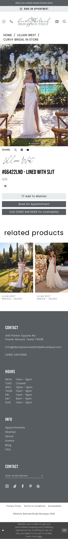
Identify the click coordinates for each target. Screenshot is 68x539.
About (9, 437)
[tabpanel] (34, 95)
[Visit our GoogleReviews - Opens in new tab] (38, 486)
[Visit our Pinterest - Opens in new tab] (30, 486)
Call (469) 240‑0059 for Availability (34, 212)
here (40, 537)
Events (9, 441)
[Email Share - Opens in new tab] (28, 150)
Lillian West (26, 35)
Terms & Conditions (34, 506)
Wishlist (10, 432)
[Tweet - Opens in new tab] (15, 150)
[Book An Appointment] (34, 9)
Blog (8, 445)
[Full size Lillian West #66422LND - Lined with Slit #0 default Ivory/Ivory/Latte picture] (34, 95)
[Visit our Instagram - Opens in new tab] (7, 486)
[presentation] (16, 268)
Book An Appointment (34, 204)
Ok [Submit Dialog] (64, 531)
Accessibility (54, 506)
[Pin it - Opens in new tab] (22, 150)
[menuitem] (11, 21)
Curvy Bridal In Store (21, 39)
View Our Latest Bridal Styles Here (34, 3)
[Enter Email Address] (24, 476)
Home (7, 35)
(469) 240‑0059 (16, 355)
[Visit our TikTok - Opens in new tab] (15, 486)
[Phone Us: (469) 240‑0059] (11, 21)
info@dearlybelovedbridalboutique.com (33, 347)
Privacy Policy (14, 506)
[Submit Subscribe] (41, 476)
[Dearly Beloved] (34, 22)
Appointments (15, 428)
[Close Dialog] (3, 530)
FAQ (8, 450)
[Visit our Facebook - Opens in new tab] (22, 486)
